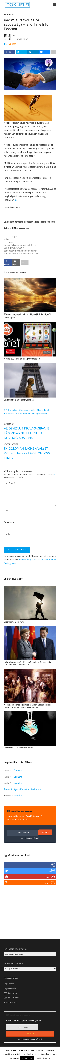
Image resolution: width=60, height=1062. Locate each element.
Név (7, 510)
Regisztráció (9, 983)
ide (16, 199)
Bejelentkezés (10, 988)
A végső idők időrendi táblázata (26, 789)
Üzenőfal (18, 770)
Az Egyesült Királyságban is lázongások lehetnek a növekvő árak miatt (26, 433)
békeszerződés (27, 410)
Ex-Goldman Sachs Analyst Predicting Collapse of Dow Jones (27, 453)
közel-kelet (43, 410)
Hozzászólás (10, 483)
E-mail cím (9, 522)
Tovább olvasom (42, 1058)
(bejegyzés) (10, 993)
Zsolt (6, 789)
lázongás (10, 413)
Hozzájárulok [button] (27, 1058)
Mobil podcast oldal (22, 228)
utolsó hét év (24, 413)
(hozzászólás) (11, 997)
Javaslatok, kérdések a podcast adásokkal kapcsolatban (29, 222)
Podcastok (9, 14)
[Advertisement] (26, 915)
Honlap (7, 534)
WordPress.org (10, 1002)
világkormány (40, 413)
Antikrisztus (11, 410)
